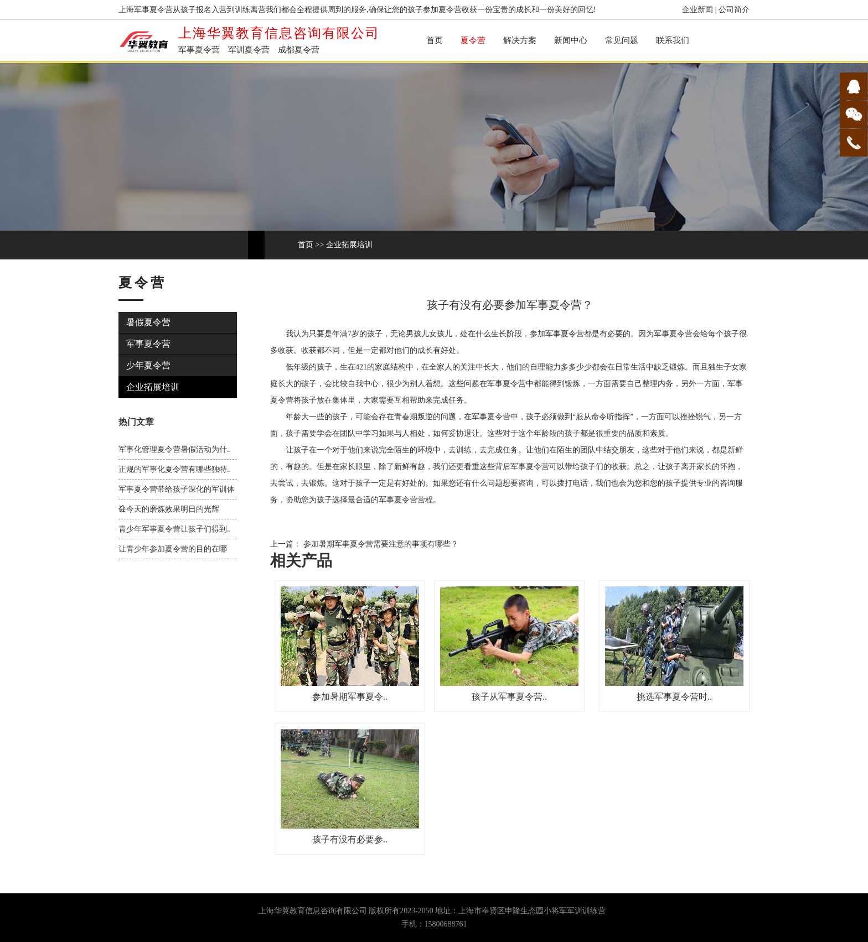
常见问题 (621, 40)
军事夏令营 (148, 343)
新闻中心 (570, 40)
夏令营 (473, 40)
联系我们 (672, 40)
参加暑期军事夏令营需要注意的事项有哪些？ (379, 544)
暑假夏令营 (148, 322)
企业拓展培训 (349, 245)
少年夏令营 (148, 365)
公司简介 (734, 10)
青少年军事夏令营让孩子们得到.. (174, 529)
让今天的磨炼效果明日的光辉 (168, 509)
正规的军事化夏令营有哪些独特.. (174, 469)
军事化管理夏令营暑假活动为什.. (174, 449)
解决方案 (519, 40)
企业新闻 (697, 10)
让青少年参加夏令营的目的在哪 (172, 549)
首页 (434, 40)
